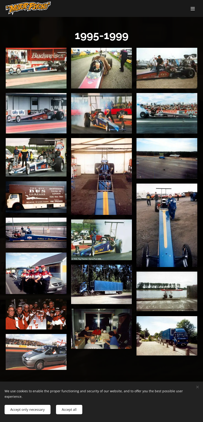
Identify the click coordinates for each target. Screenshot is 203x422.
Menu (193, 8)
